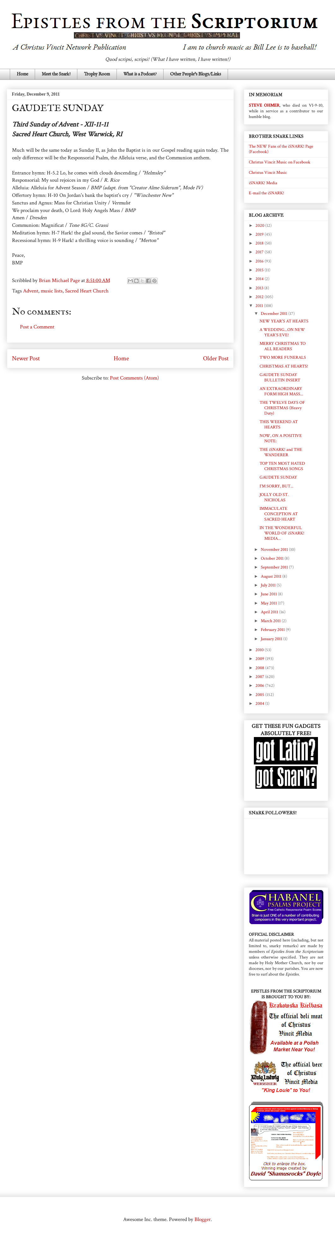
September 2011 (275, 567)
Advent (30, 290)
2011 (259, 306)
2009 (260, 659)
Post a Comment (37, 326)
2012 (260, 297)
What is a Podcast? (140, 74)
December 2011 (274, 313)
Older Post (216, 358)
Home (22, 74)
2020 (260, 225)
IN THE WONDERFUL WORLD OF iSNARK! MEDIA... (282, 533)
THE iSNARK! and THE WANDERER (281, 452)
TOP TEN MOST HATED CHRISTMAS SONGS (282, 466)
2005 (260, 695)
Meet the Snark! (56, 74)
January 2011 (272, 639)
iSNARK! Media (263, 183)
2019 (260, 234)
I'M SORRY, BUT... (276, 486)
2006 (260, 685)
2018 (260, 243)
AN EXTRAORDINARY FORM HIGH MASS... (281, 391)
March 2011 (271, 621)
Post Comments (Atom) (134, 378)
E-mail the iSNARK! (266, 193)
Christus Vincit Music (268, 172)
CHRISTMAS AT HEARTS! (284, 366)
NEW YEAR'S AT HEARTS (284, 321)
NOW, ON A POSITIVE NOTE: (281, 438)
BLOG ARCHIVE (266, 215)
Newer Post (26, 358)
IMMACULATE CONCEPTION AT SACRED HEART (279, 514)
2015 (260, 270)
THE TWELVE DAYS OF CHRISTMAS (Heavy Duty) (282, 408)
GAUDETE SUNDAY (278, 477)
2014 (260, 279)
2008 (260, 668)
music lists (52, 290)
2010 (260, 650)
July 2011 (269, 585)
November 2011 (275, 549)
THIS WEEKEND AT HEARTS (279, 424)
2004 (260, 703)
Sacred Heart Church (87, 290)
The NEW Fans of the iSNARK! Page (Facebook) (281, 149)
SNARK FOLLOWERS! (272, 813)
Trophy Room (97, 74)
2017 (260, 252)
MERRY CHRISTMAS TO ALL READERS (283, 346)
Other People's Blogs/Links (195, 74)
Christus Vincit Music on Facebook (279, 162)
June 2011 (269, 594)
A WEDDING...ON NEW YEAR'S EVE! (282, 332)
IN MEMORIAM (265, 94)
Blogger (202, 1219)
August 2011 (271, 576)
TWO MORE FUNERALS (283, 357)
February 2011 (273, 630)
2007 (260, 677)
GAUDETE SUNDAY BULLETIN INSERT (280, 377)
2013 (259, 288)
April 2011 (270, 612)
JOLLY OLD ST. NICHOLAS (274, 497)
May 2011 (269, 603)
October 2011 (272, 558)
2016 (260, 261)
